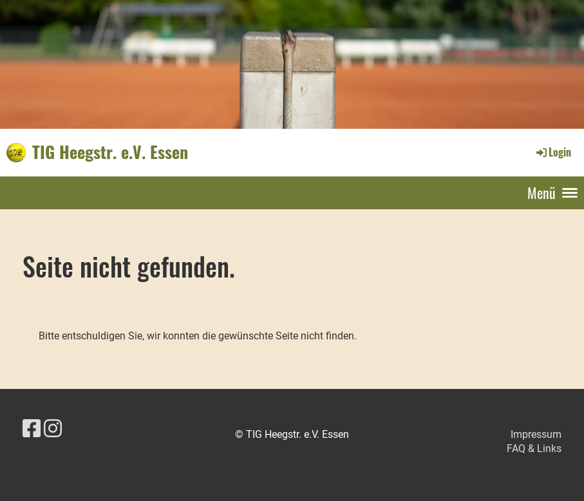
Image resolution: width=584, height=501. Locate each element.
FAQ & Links (534, 448)
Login (552, 152)
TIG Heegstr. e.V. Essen (110, 152)
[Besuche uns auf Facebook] (32, 429)
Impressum (536, 434)
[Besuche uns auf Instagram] (53, 429)
